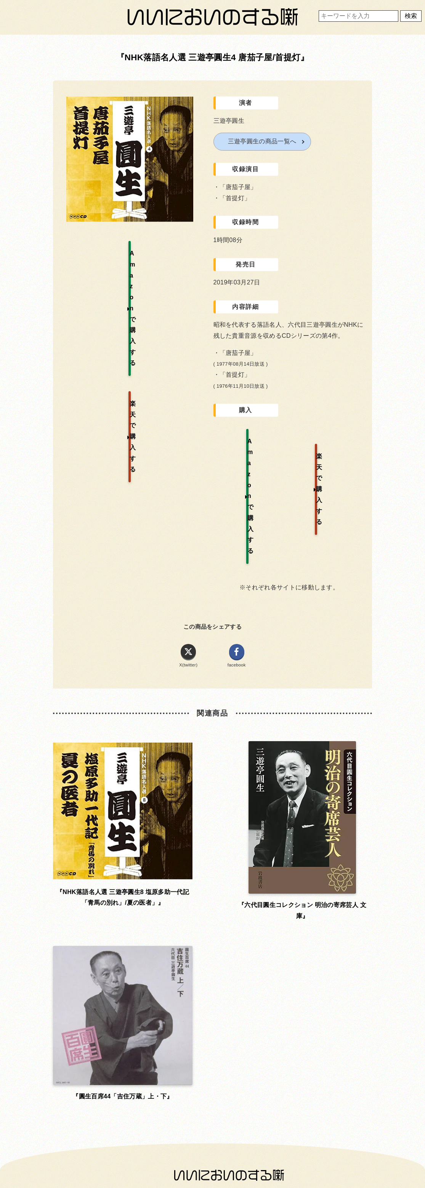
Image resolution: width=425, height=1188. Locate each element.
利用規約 (211, 892)
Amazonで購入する (248, 441)
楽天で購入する (332, 441)
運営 (313, 892)
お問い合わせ (108, 913)
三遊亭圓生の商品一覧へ (262, 141)
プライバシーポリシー (211, 913)
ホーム (108, 892)
